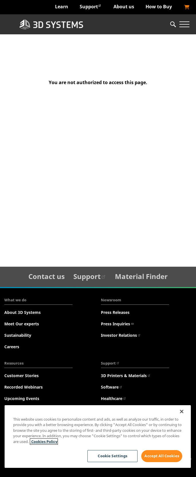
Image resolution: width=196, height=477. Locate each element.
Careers (11, 346)
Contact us (46, 276)
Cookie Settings (112, 455)
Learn (61, 6)
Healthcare (113, 398)
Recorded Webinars (23, 387)
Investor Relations (121, 335)
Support (90, 6)
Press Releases (115, 312)
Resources (13, 363)
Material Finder (141, 276)
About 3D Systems (22, 312)
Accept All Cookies (161, 455)
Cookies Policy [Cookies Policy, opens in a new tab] (43, 441)
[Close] (181, 411)
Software (112, 387)
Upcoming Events (21, 398)
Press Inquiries (117, 323)
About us (123, 6)
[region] (98, 436)
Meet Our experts (21, 323)
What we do (15, 299)
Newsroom (111, 299)
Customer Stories (21, 375)
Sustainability (17, 335)
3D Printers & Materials (126, 375)
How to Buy (159, 6)
